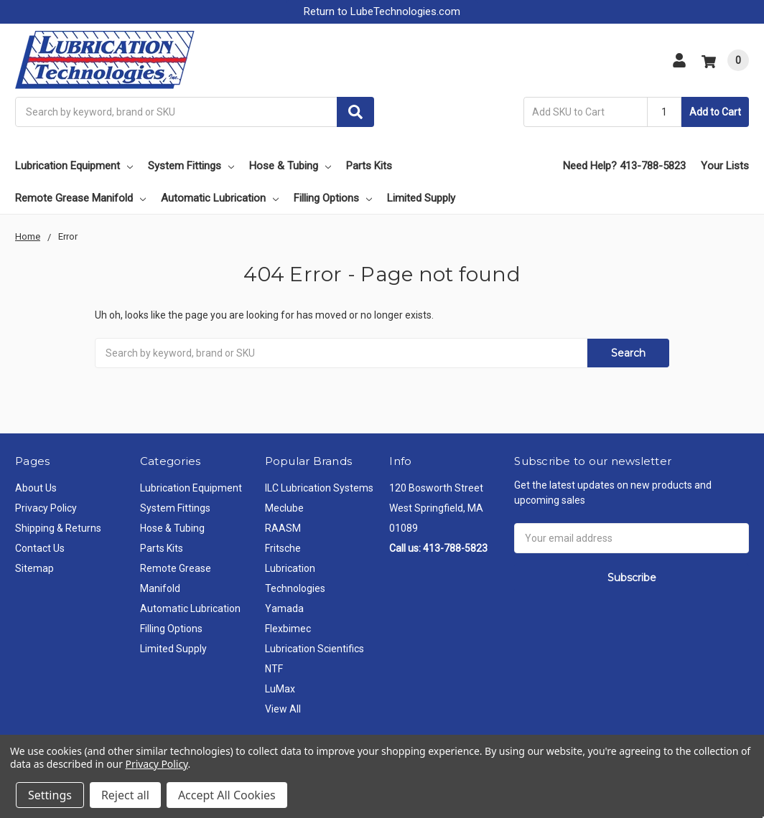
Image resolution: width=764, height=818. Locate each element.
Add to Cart (715, 112)
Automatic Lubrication (220, 198)
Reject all (125, 795)
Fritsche (283, 548)
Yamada (284, 608)
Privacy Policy (46, 508)
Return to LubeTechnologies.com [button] (382, 11)
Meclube (284, 508)
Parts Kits (369, 165)
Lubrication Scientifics (314, 648)
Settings (50, 795)
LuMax (280, 689)
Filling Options (333, 198)
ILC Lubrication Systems (319, 488)
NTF (274, 668)
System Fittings (191, 165)
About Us (36, 488)
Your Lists (725, 165)
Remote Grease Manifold (80, 198)
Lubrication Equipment (74, 165)
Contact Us (40, 548)
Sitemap (34, 568)
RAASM (283, 528)
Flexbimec (288, 628)
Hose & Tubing (290, 165)
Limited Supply (421, 198)
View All (283, 709)
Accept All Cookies (227, 795)
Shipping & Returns (58, 528)
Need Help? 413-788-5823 (624, 165)
